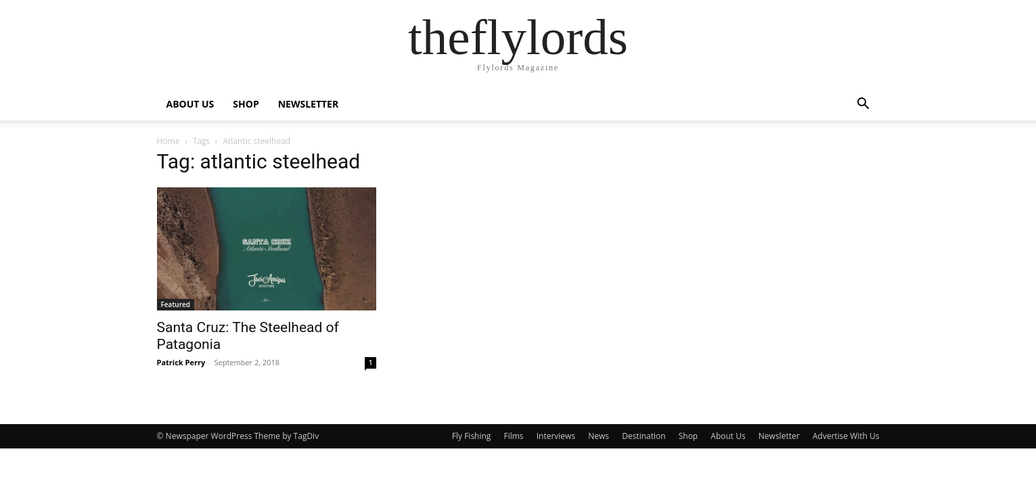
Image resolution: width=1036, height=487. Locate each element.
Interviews (556, 436)
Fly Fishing (471, 436)
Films (514, 436)
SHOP (245, 103)
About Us (728, 436)
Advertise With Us (846, 436)
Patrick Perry (181, 362)
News (598, 436)
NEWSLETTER (308, 103)
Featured (176, 304)
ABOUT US (190, 103)
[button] (863, 105)
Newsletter (779, 436)
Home (168, 141)
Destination (643, 436)
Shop (688, 436)
